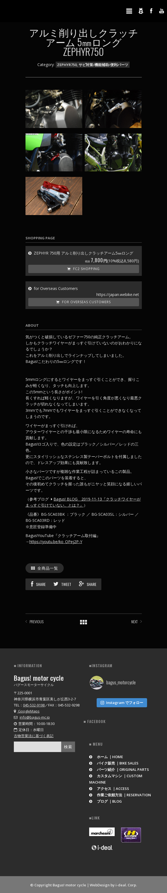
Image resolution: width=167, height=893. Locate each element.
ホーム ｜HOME (106, 755)
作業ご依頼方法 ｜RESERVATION (120, 793)
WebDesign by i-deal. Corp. (113, 883)
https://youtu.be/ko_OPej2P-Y (55, 541)
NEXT (134, 621)
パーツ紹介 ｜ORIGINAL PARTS (119, 768)
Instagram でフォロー (122, 701)
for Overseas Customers (83, 302)
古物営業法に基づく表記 (33, 735)
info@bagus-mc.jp (35, 717)
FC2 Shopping (83, 268)
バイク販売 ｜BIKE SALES (114, 762)
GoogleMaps (27, 711)
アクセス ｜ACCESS (109, 787)
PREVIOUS (36, 621)
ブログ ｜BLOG (105, 800)
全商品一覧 (44, 568)
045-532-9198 (34, 705)
